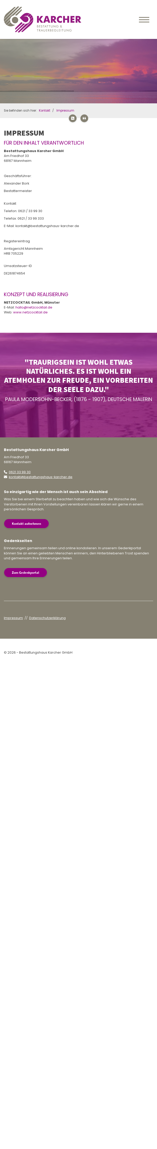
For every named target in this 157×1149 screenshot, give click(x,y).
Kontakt (44, 111)
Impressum (65, 111)
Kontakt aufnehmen (26, 523)
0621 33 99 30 (20, 472)
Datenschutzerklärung (47, 618)
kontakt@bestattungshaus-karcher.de (40, 477)
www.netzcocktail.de (30, 312)
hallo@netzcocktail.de (33, 307)
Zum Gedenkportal (25, 572)
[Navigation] (144, 19)
